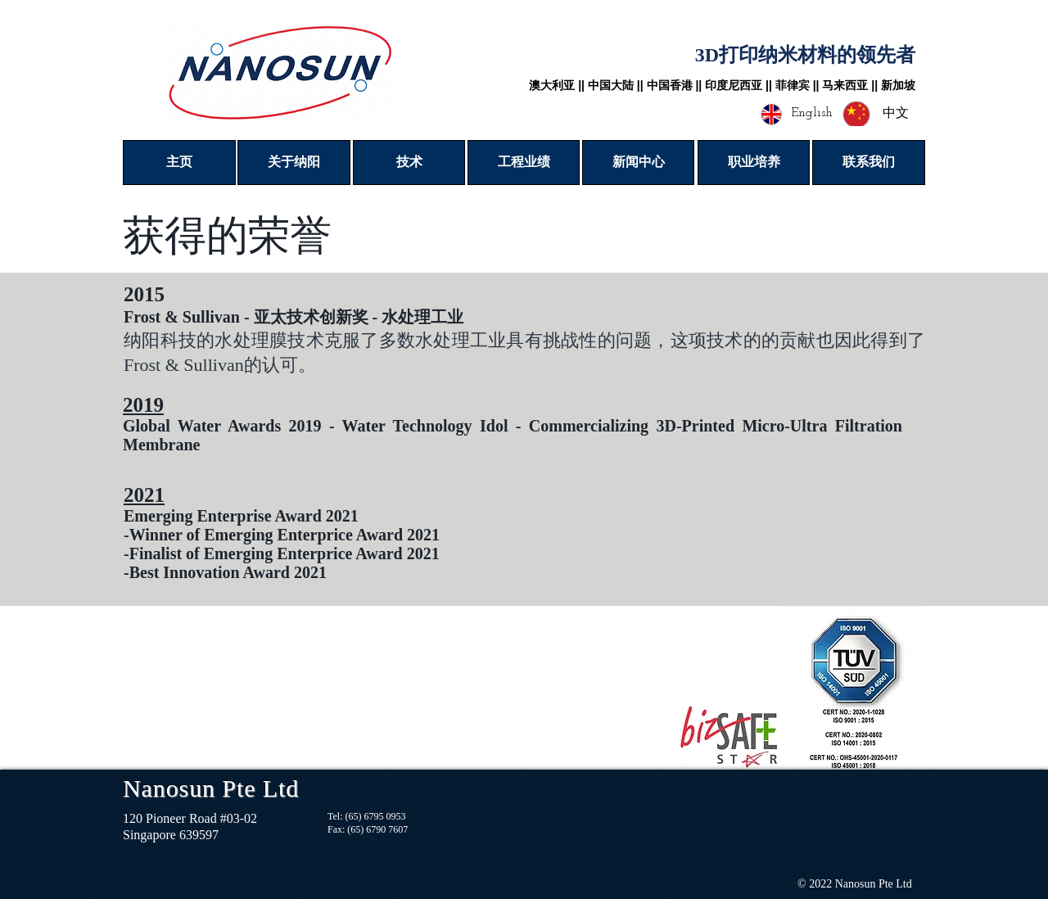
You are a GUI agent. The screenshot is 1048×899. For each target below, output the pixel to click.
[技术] (409, 162)
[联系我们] (868, 162)
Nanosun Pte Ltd (211, 788)
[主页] (179, 162)
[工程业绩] (524, 162)
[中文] (895, 114)
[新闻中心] (638, 162)
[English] (811, 113)
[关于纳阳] (293, 162)
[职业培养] (754, 162)
